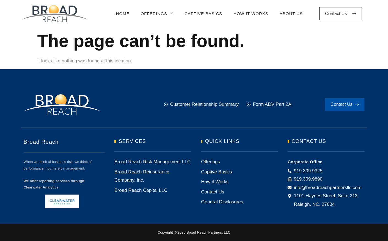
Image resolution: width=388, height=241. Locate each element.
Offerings (156, 14)
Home (122, 13)
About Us (289, 13)
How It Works (249, 13)
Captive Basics (202, 13)
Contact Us (340, 13)
